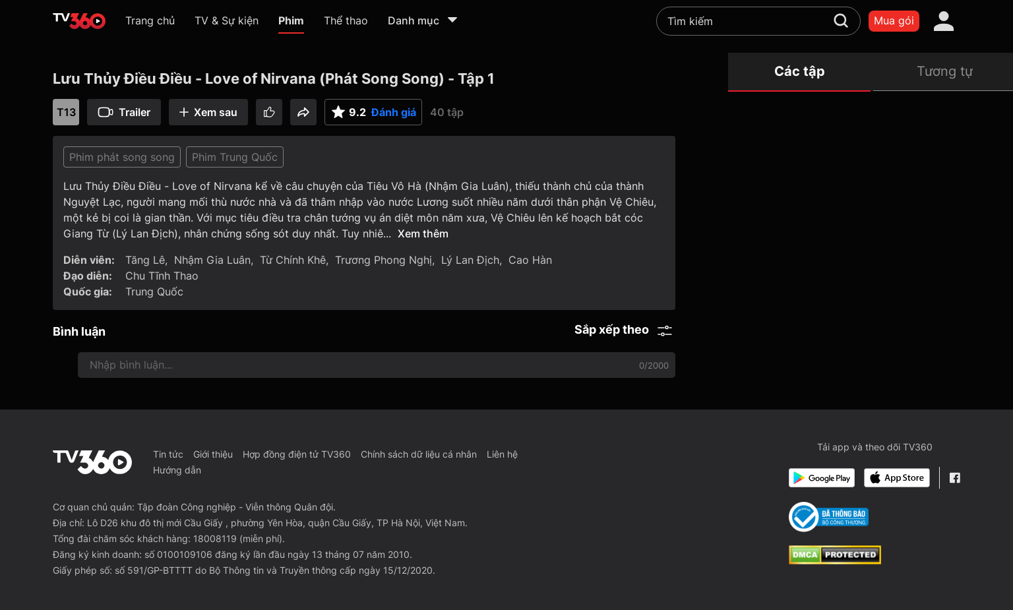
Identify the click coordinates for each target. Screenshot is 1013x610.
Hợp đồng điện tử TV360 (297, 454)
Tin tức (168, 454)
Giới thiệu (213, 454)
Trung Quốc (154, 291)
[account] (943, 21)
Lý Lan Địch (470, 259)
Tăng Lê (145, 259)
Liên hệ (502, 454)
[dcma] (835, 560)
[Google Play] (822, 478)
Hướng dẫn (177, 469)
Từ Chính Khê (293, 259)
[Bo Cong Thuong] (829, 517)
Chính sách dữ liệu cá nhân (419, 454)
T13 (66, 112)
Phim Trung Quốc (235, 157)
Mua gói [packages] (894, 20)
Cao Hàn (530, 259)
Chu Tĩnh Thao (162, 275)
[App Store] (897, 478)
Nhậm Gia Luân (212, 259)
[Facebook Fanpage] (954, 477)
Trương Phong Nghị (383, 259)
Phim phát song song (122, 157)
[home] (79, 21)
